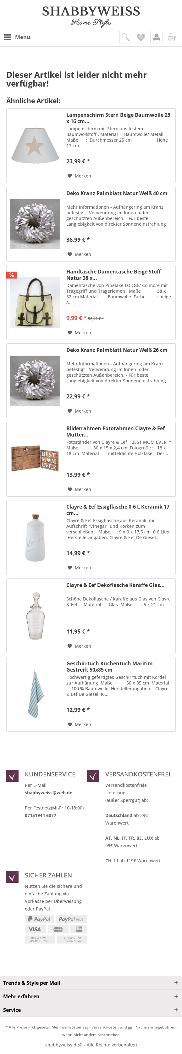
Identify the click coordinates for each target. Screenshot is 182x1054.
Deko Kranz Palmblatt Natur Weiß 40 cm (117, 193)
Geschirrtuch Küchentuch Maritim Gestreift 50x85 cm (109, 666)
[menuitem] (16, 37)
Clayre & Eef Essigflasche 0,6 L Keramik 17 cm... (117, 510)
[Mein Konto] (156, 37)
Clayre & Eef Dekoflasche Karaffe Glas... (115, 585)
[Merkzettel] (141, 37)
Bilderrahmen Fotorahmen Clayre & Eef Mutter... (115, 431)
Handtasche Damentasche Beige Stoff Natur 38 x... (113, 274)
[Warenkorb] (172, 37)
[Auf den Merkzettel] (79, 176)
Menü (17, 36)
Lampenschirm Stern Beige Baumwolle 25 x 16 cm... (118, 118)
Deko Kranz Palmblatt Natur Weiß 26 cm (117, 350)
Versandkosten (105, 1027)
